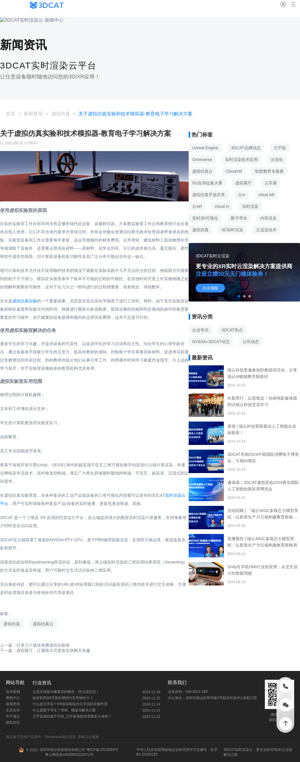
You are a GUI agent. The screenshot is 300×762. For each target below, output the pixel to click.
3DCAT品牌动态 (246, 147)
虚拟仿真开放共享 (208, 194)
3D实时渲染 (232, 229)
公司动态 (251, 341)
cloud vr (222, 206)
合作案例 (13, 692)
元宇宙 (280, 147)
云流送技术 (266, 229)
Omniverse (202, 159)
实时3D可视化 (205, 218)
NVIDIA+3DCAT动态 (211, 341)
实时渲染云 (244, 750)
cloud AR (266, 194)
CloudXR (234, 171)
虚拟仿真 (60, 113)
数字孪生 (239, 218)
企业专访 (200, 330)
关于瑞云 (13, 716)
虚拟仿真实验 (24, 301)
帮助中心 (13, 698)
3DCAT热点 (232, 330)
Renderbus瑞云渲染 (61, 737)
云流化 (277, 159)
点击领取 (210, 288)
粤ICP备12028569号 (101, 750)
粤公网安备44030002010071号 (68, 755)
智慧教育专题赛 (269, 171)
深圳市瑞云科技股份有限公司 (62, 750)
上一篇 (35, 645)
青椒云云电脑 (89, 737)
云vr (242, 194)
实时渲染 (250, 206)
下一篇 (45, 650)
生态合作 (13, 710)
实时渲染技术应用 (241, 159)
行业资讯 (42, 682)
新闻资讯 (33, 113)
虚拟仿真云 (43, 623)
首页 (10, 113)
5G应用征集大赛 (207, 183)
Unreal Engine (205, 147)
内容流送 (268, 218)
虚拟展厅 (243, 183)
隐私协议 (13, 722)
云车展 (271, 183)
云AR (197, 206)
